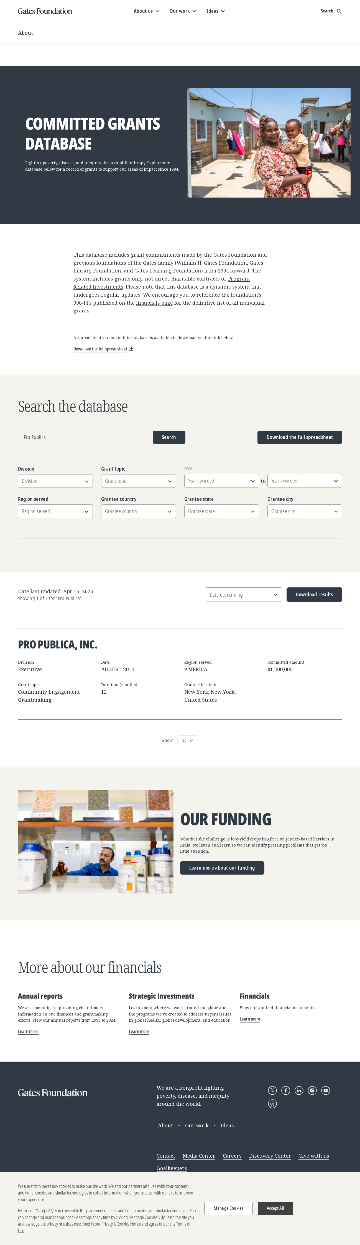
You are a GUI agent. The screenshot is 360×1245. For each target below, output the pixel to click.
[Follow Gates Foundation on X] (272, 1090)
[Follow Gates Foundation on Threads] (272, 1104)
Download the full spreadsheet (300, 437)
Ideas (227, 1125)
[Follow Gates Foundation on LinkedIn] (299, 1090)
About (25, 32)
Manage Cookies (228, 1209)
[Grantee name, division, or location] (83, 437)
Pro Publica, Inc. (58, 644)
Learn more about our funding (222, 867)
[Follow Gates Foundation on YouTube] (326, 1090)
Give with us (313, 1155)
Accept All (275, 1209)
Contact (166, 1155)
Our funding (226, 819)
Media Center (199, 1155)
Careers (232, 1155)
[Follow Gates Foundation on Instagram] (312, 1090)
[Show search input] (331, 11)
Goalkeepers (172, 1168)
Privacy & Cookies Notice (121, 1225)
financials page (154, 302)
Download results (310, 596)
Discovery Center (270, 1155)
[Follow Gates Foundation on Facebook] (286, 1090)
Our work (197, 1125)
